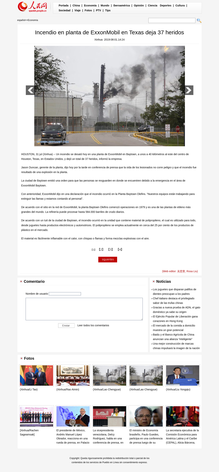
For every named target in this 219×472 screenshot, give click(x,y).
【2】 (101, 249)
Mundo (105, 5)
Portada (64, 5)
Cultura (180, 5)
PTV (98, 10)
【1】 (93, 249)
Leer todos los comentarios (93, 325)
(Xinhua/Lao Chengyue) (107, 389)
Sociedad (64, 10)
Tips (108, 10)
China (76, 5)
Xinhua (98, 39)
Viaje (77, 10)
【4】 (120, 249)
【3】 (110, 249)
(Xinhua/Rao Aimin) (67, 389)
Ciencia (152, 5)
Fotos (88, 10)
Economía (90, 5)
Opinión (139, 5)
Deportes (165, 5)
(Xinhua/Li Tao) (29, 389)
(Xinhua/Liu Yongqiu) (178, 389)
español (21, 20)
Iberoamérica (121, 5)
